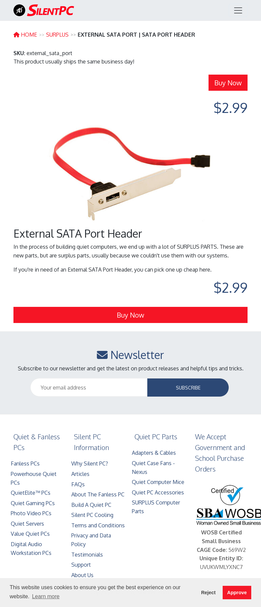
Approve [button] (237, 592)
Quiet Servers (27, 523)
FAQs (78, 484)
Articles (80, 474)
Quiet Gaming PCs (33, 503)
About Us (82, 575)
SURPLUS (57, 34)
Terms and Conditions (98, 525)
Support (81, 564)
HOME (25, 34)
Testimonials (87, 554)
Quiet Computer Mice (158, 482)
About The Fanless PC (97, 494)
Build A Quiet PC (91, 504)
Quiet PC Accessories (158, 492)
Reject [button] (208, 592)
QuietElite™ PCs (30, 492)
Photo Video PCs (31, 513)
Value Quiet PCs (30, 533)
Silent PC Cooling (92, 515)
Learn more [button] (46, 596)
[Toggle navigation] (238, 10)
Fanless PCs (25, 463)
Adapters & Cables (154, 452)
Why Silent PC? (89, 463)
